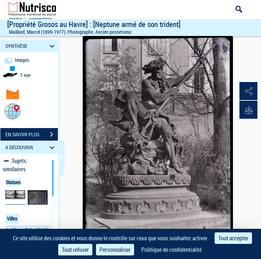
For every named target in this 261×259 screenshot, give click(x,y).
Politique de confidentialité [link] (171, 250)
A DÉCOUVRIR (30, 147)
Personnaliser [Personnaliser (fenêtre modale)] (115, 250)
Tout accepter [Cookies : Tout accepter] (233, 238)
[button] (13, 111)
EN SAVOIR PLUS (31, 135)
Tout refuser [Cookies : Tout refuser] (75, 250)
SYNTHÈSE (30, 46)
